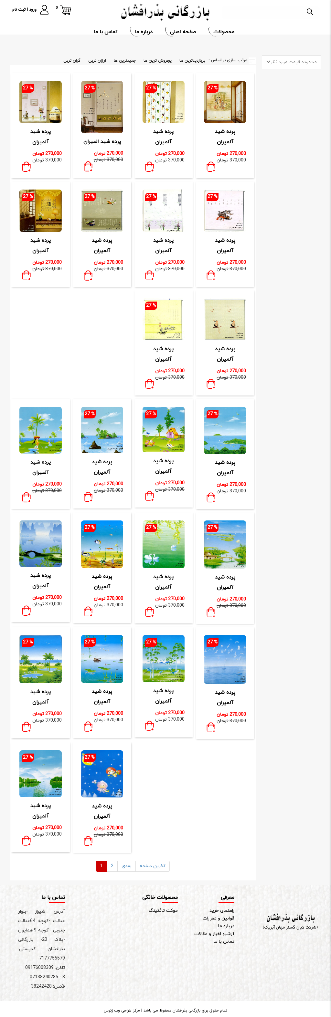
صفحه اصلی (184, 32)
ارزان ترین (97, 61)
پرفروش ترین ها (158, 61)
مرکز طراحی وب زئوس (122, 1010)
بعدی (127, 866)
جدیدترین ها (125, 61)
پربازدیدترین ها (192, 61)
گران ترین (71, 61)
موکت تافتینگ (163, 911)
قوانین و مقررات (218, 918)
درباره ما (144, 32)
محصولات (224, 32)
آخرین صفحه (153, 866)
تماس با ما (106, 32)
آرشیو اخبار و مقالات (214, 934)
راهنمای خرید (221, 911)
